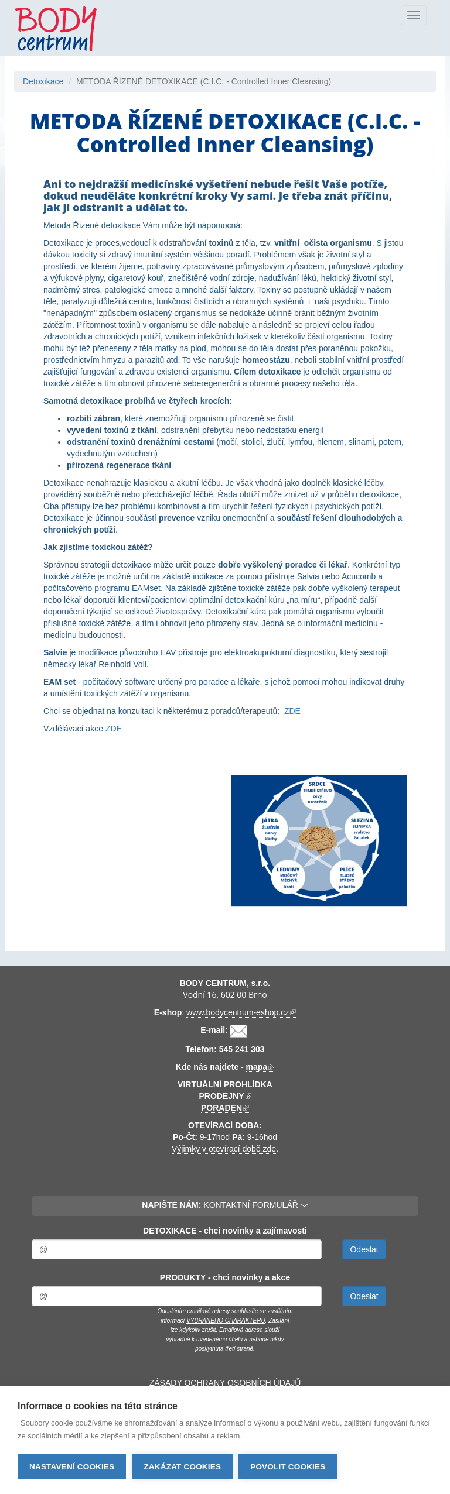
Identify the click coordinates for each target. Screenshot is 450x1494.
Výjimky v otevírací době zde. (225, 1148)
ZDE (292, 711)
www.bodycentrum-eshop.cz (241, 1013)
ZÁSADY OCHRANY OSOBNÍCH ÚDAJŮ (225, 1382)
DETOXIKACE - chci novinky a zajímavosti (225, 1230)
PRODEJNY (225, 1096)
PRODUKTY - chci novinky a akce (225, 1277)
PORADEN (225, 1108)
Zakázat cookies (182, 1466)
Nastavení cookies (71, 1466)
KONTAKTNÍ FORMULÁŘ (255, 1205)
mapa (260, 1067)
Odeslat (364, 1249)
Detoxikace (43, 81)
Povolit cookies (287, 1466)
